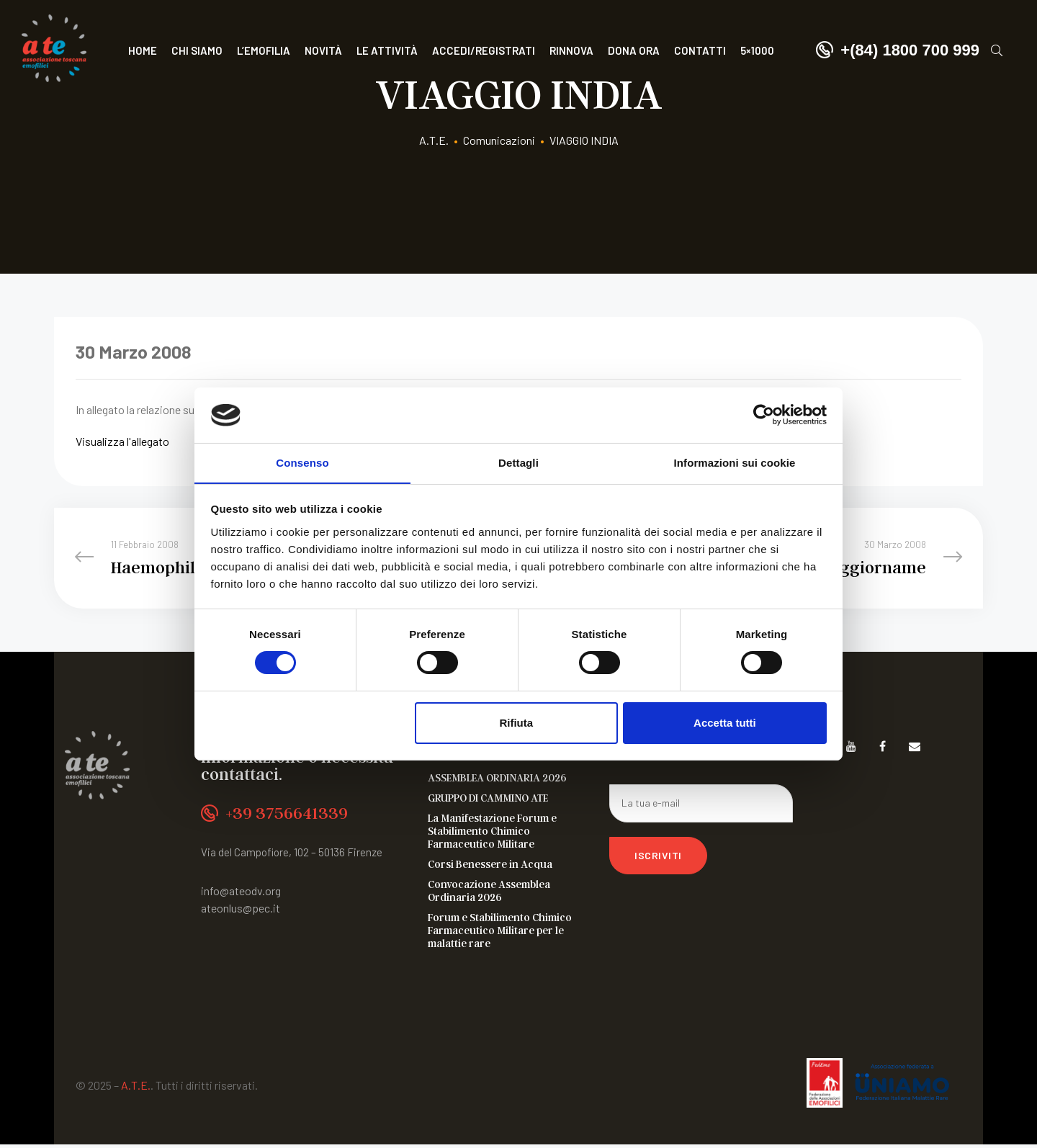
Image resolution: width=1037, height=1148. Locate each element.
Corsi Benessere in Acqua (490, 867)
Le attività (387, 50)
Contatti (700, 50)
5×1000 (757, 50)
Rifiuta (516, 723)
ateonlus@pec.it (240, 911)
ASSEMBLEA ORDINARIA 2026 (497, 780)
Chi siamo (197, 50)
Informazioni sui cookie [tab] (735, 462)
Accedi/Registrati (483, 50)
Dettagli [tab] (518, 462)
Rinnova (571, 50)
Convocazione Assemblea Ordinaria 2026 (489, 894)
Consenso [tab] (302, 462)
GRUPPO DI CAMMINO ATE (488, 800)
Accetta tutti (724, 723)
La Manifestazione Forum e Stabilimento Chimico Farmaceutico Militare (492, 834)
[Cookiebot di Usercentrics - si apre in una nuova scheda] (764, 415)
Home (142, 50)
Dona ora (634, 50)
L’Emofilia (263, 50)
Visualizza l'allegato (122, 441)
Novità (323, 50)
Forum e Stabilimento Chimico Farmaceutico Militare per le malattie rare (500, 933)
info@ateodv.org (241, 894)
